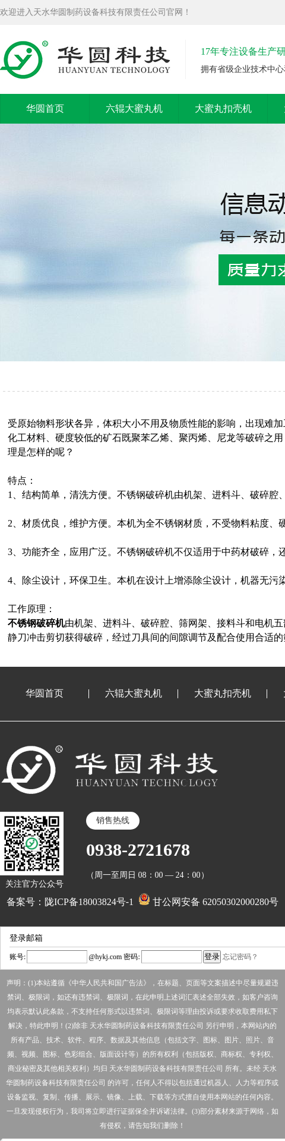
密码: (131, 957)
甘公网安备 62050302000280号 (208, 902)
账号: (18, 957)
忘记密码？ (240, 957)
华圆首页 (45, 108)
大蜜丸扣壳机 (223, 108)
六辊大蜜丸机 (134, 108)
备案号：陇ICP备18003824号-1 (70, 902)
